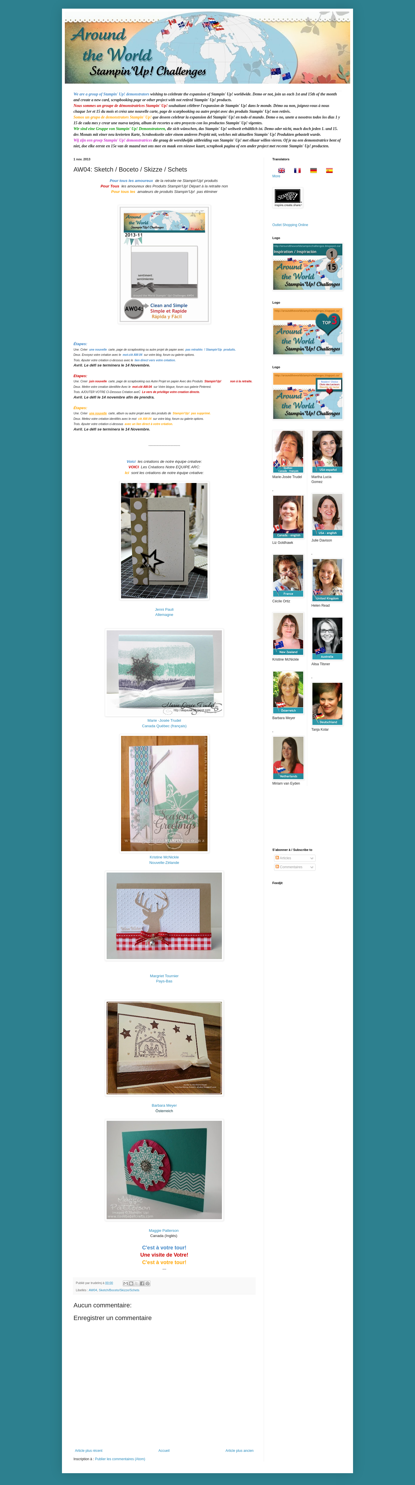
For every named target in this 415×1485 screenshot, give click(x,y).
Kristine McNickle (164, 857)
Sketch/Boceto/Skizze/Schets (119, 1290)
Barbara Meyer (164, 1105)
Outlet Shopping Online (290, 225)
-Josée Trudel (164, 720)
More (276, 176)
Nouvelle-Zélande (164, 862)
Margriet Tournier (164, 976)
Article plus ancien (240, 1451)
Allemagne (164, 614)
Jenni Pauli (164, 609)
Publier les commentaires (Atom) (120, 1459)
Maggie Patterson (164, 1230)
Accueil (164, 1451)
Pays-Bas (164, 981)
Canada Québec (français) (164, 726)
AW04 (93, 1290)
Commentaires (289, 867)
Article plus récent (88, 1451)
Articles (283, 858)
